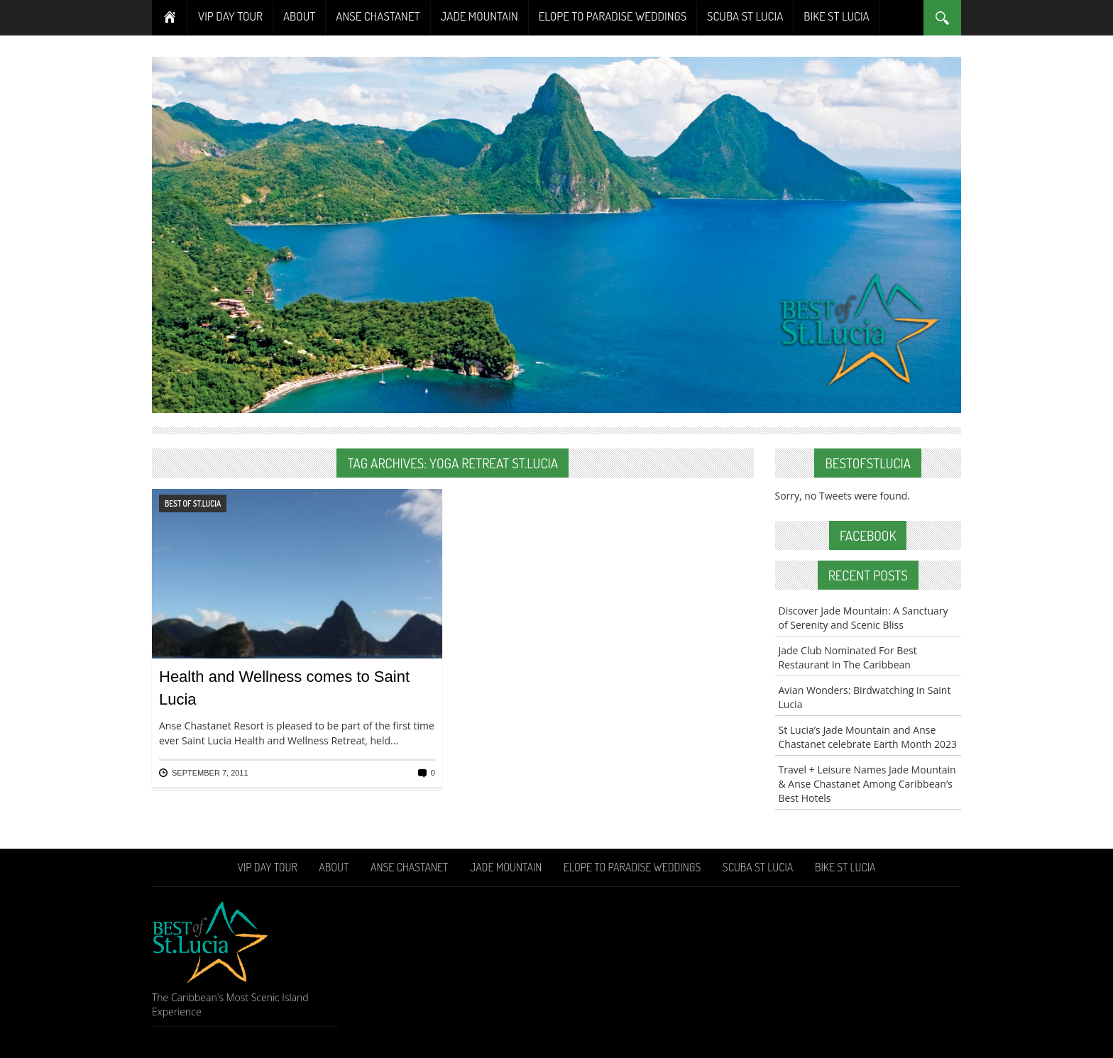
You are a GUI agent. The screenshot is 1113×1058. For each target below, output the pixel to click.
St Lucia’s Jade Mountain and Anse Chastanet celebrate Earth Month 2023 (868, 737)
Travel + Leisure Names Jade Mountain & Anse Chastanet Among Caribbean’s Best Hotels (867, 784)
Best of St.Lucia (193, 503)
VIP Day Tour (230, 16)
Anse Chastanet (378, 16)
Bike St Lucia (836, 16)
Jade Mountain (479, 16)
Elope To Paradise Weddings (612, 16)
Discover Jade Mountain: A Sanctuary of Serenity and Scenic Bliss (863, 618)
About (299, 16)
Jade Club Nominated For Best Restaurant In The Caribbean (848, 657)
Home (170, 17)
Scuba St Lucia (745, 16)
